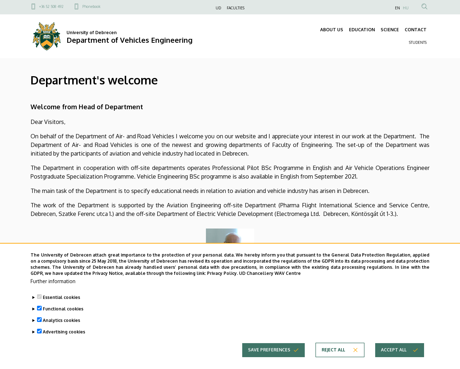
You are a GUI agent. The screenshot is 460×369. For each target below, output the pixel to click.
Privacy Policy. (222, 285)
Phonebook (91, 6)
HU (406, 8)
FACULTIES (235, 8)
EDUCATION (362, 29)
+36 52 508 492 (51, 6)
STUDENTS (418, 42)
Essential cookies (61, 309)
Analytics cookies (61, 332)
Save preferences (269, 361)
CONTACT (416, 29)
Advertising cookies (64, 343)
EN (397, 8)
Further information (53, 293)
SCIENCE (390, 29)
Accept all (393, 361)
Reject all (333, 361)
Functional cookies (63, 320)
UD (218, 8)
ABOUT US (331, 29)
